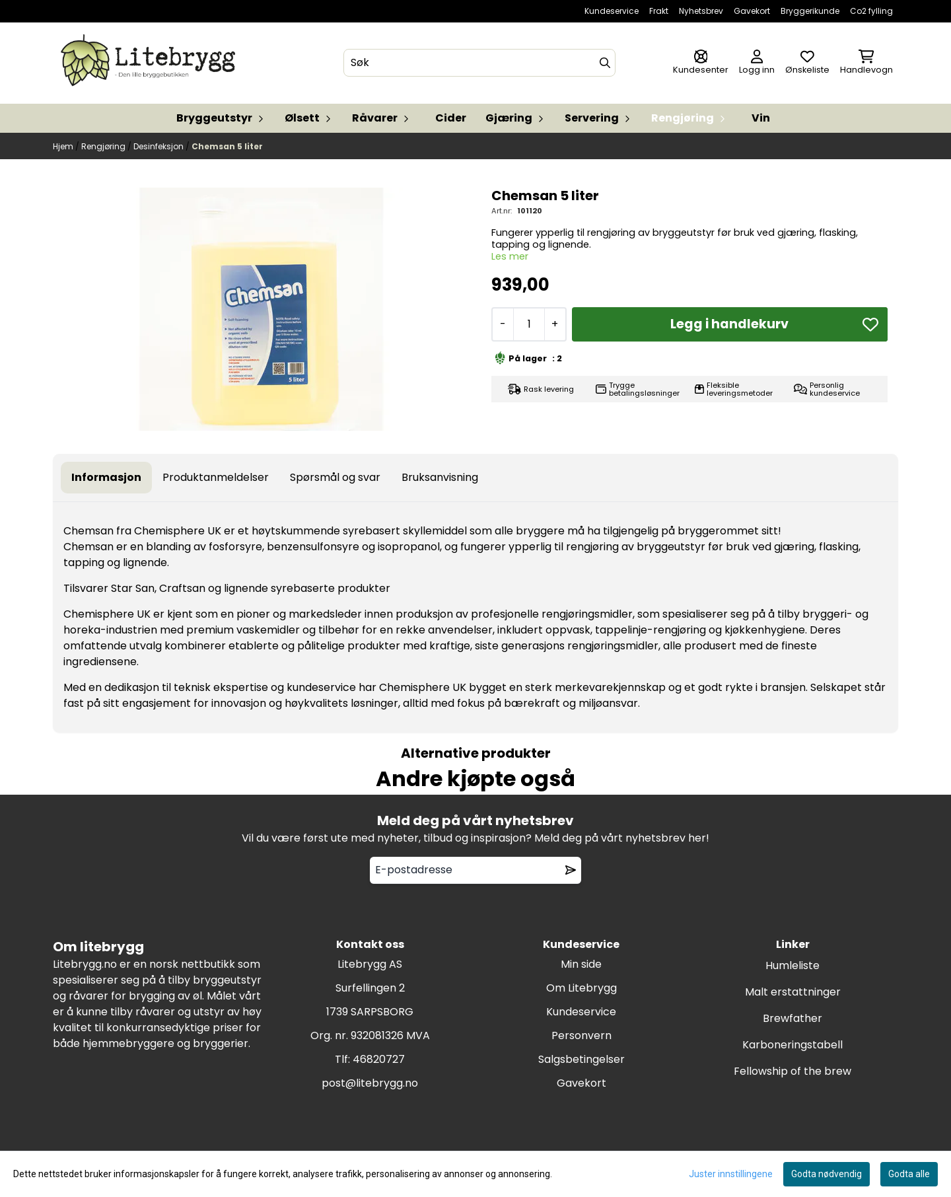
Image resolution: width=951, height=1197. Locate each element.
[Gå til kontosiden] (701, 63)
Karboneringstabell (792, 1044)
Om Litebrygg (581, 988)
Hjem (64, 146)
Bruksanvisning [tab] (440, 477)
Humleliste (792, 965)
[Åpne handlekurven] (866, 63)
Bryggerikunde (810, 11)
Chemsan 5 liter (227, 146)
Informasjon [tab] (106, 477)
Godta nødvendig (826, 1174)
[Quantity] (528, 324)
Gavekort (752, 11)
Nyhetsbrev (701, 11)
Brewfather (792, 1018)
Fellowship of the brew (792, 1071)
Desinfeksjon (159, 146)
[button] (870, 324)
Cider (450, 118)
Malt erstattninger (793, 991)
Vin (761, 118)
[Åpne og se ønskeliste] (807, 63)
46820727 (379, 1059)
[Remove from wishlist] (570, 870)
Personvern (581, 1035)
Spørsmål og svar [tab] (335, 477)
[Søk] (479, 63)
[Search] (605, 63)
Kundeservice (611, 11)
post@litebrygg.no (370, 1083)
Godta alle (909, 1174)
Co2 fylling (871, 11)
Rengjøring (104, 146)
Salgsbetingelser (581, 1059)
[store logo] (150, 63)
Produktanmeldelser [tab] (215, 477)
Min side (581, 964)
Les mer (509, 256)
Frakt (658, 11)
